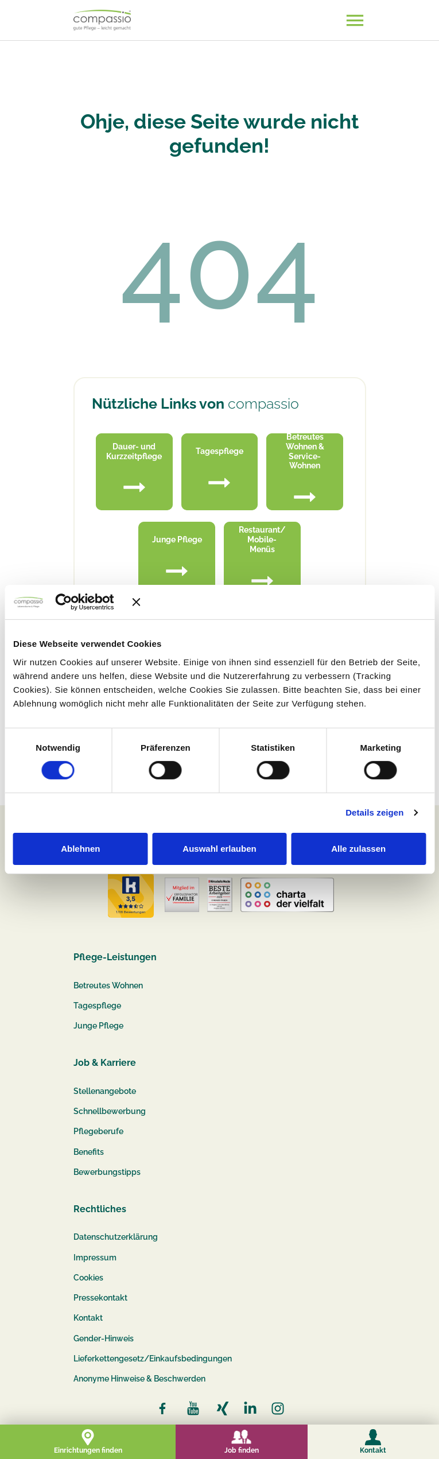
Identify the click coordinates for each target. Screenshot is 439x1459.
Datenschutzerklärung (115, 1236)
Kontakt (88, 1317)
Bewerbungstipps (107, 1172)
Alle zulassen (358, 848)
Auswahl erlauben (219, 848)
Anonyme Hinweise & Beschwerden (139, 1378)
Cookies (88, 1277)
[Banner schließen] (279, 602)
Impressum (94, 1257)
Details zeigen (374, 812)
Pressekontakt (100, 1297)
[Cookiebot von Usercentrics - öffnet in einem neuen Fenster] (80, 602)
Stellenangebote (104, 1091)
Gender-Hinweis (103, 1338)
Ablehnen (80, 848)
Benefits (88, 1152)
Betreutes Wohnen (108, 985)
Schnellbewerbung (109, 1111)
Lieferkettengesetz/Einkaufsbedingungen (152, 1358)
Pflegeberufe (98, 1131)
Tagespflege (97, 1005)
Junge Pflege (98, 1025)
